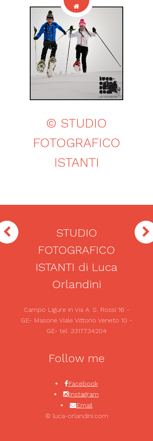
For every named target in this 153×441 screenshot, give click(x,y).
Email (84, 405)
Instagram (84, 394)
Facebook (83, 383)
